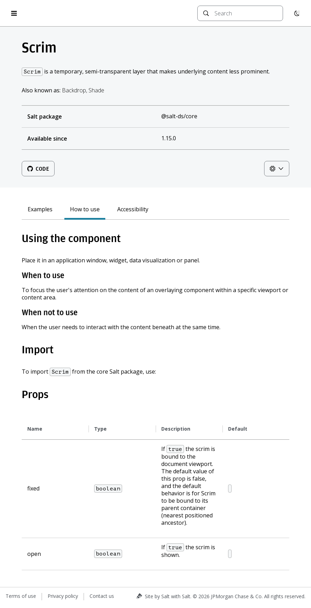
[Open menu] (14, 13)
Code (38, 168)
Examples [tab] (40, 209)
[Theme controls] (276, 168)
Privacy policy (63, 596)
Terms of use (21, 596)
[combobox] (245, 13)
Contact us (102, 596)
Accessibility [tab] (132, 209)
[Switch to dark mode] (297, 13)
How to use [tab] (85, 209)
